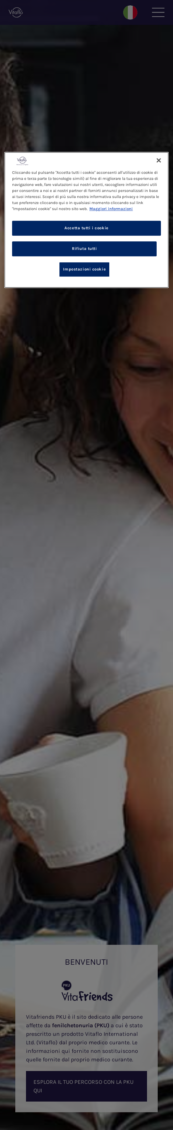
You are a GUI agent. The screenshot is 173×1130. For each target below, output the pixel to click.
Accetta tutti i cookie (86, 228)
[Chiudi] (159, 160)
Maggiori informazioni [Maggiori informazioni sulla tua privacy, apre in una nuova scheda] (111, 209)
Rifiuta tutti (84, 248)
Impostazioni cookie (84, 269)
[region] (86, 220)
